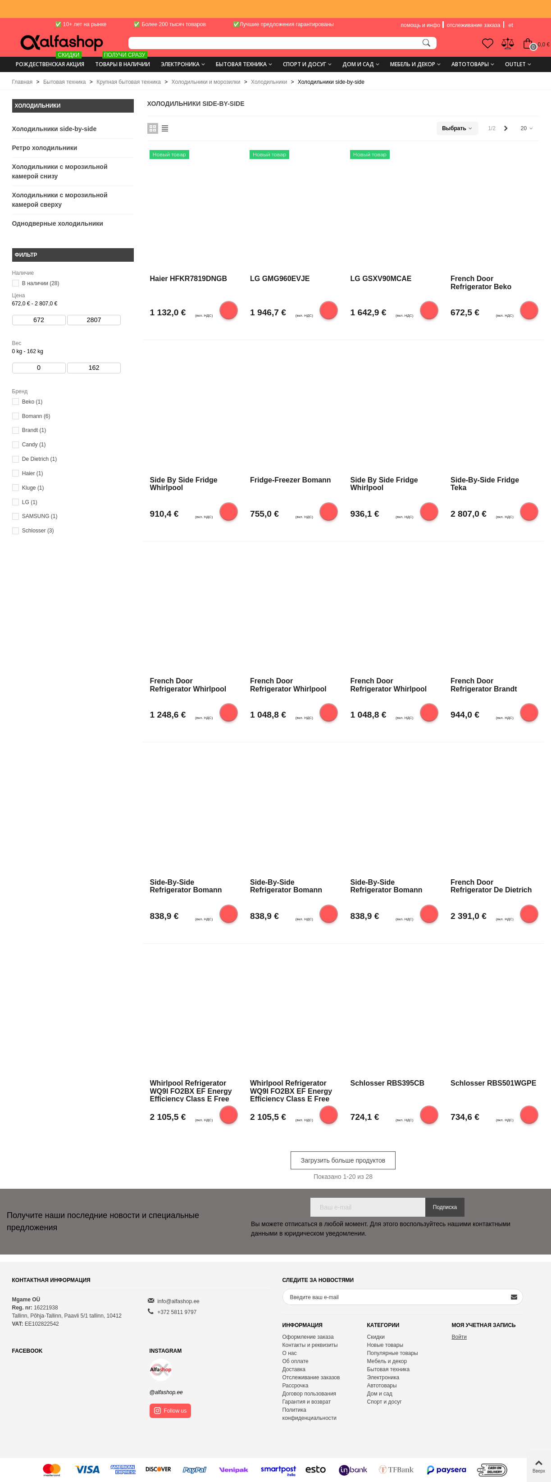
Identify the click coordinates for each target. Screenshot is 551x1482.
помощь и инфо (420, 25)
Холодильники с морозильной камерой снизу (60, 171)
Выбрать (457, 128)
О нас (289, 1353)
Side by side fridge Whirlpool (184, 484)
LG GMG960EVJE (280, 278)
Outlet (515, 64)
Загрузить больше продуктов (343, 1160)
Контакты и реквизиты (310, 1345)
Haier (32, 473)
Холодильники (38, 106)
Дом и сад (358, 64)
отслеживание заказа (474, 25)
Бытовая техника (241, 64)
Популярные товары (392, 1353)
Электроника (180, 64)
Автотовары (470, 64)
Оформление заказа (308, 1337)
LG (29, 502)
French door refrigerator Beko (481, 283)
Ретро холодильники (44, 147)
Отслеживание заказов (311, 1377)
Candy (34, 444)
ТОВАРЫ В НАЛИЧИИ (122, 61)
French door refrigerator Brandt (484, 685)
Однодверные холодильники (57, 223)
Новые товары (385, 1345)
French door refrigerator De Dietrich (491, 886)
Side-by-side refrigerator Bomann (186, 886)
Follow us (170, 1410)
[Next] (506, 129)
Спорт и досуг (304, 64)
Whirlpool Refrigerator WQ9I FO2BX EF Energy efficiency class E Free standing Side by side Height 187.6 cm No (191, 1090)
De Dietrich (39, 459)
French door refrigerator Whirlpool (188, 685)
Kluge (33, 488)
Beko (32, 402)
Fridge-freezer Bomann (290, 480)
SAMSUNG (40, 516)
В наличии (40, 283)
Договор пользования (309, 1394)
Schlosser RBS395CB (388, 1083)
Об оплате (295, 1361)
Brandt (34, 430)
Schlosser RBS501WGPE (493, 1083)
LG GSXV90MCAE (381, 278)
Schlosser (38, 530)
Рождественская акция (50, 61)
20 (527, 128)
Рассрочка (295, 1385)
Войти (459, 1337)
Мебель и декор (412, 64)
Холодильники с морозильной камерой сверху (60, 199)
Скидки (376, 1337)
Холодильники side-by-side (54, 128)
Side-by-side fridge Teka (485, 484)
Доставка (294, 1369)
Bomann (36, 416)
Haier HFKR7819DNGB (189, 278)
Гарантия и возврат (306, 1402)
